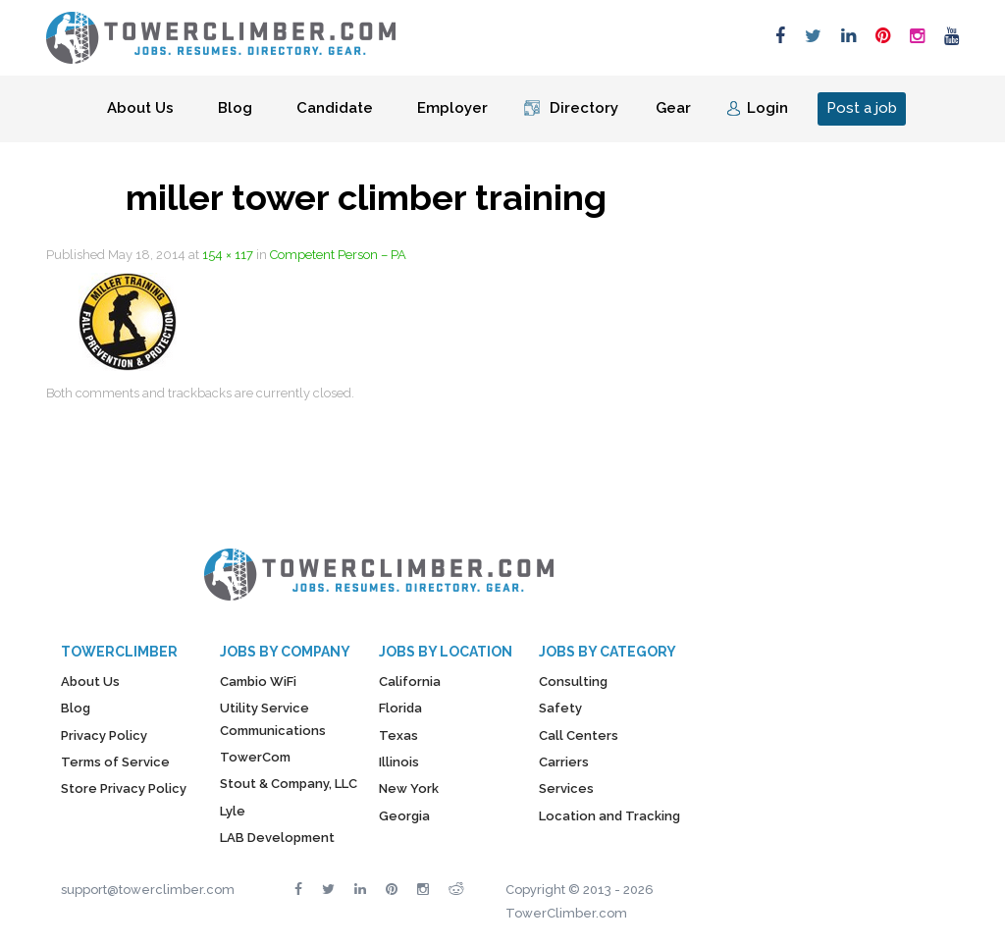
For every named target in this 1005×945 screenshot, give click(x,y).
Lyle (232, 811)
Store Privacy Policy (123, 788)
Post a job (861, 108)
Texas (398, 735)
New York (409, 788)
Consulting (573, 681)
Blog (235, 108)
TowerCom (255, 757)
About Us (140, 108)
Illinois (399, 762)
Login (767, 108)
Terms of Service (115, 762)
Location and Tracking (609, 816)
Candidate (334, 108)
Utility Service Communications (273, 719)
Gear (673, 108)
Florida (400, 708)
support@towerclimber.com (148, 889)
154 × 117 (227, 254)
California (410, 681)
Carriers (564, 762)
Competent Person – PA (338, 254)
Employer (452, 108)
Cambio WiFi (258, 681)
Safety (560, 708)
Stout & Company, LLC (288, 783)
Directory (584, 108)
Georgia (404, 816)
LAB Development (277, 837)
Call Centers (578, 735)
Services (566, 788)
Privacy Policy (104, 735)
